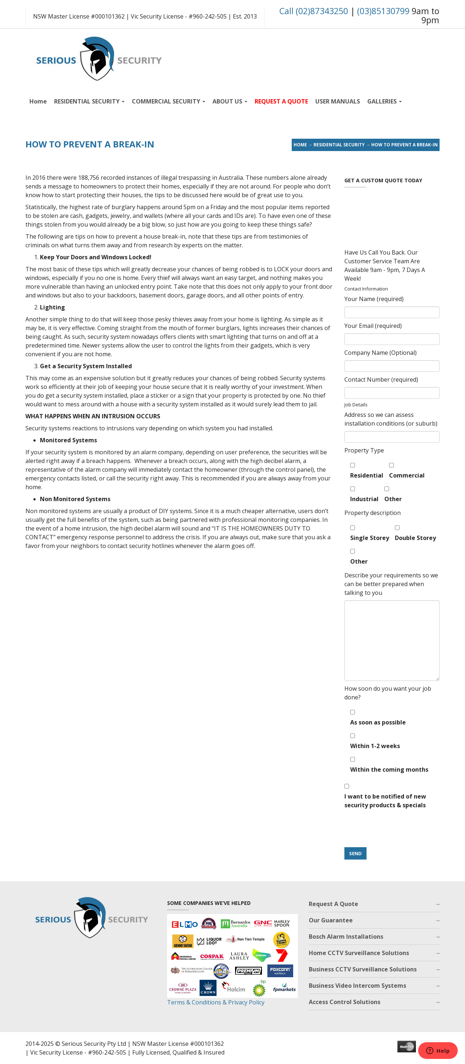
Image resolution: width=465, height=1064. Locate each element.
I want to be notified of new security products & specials (385, 794)
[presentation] (399, 829)
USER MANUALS (337, 101)
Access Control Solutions (344, 1002)
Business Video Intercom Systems (357, 986)
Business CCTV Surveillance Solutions (363, 969)
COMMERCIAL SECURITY (168, 101)
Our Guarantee (331, 920)
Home (38, 101)
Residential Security (339, 145)
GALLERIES (384, 101)
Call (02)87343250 (313, 11)
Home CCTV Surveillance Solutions (359, 953)
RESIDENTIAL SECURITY (89, 101)
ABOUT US (230, 101)
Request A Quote (333, 904)
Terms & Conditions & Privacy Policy (215, 1002)
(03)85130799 (383, 11)
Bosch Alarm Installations (346, 937)
